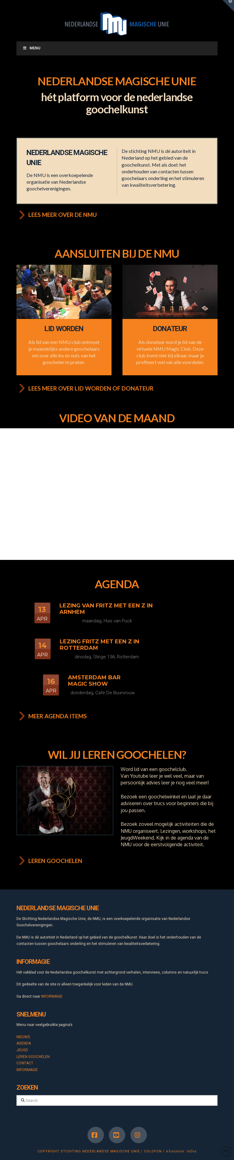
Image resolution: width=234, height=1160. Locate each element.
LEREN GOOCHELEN (33, 1057)
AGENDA (23, 1043)
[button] (228, 6)
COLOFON (153, 1151)
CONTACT (24, 1063)
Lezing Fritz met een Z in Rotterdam (99, 645)
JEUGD (22, 1050)
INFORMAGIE (51, 996)
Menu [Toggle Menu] (31, 48)
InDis (192, 1151)
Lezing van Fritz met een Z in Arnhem (106, 609)
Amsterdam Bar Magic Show (94, 681)
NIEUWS (23, 1037)
